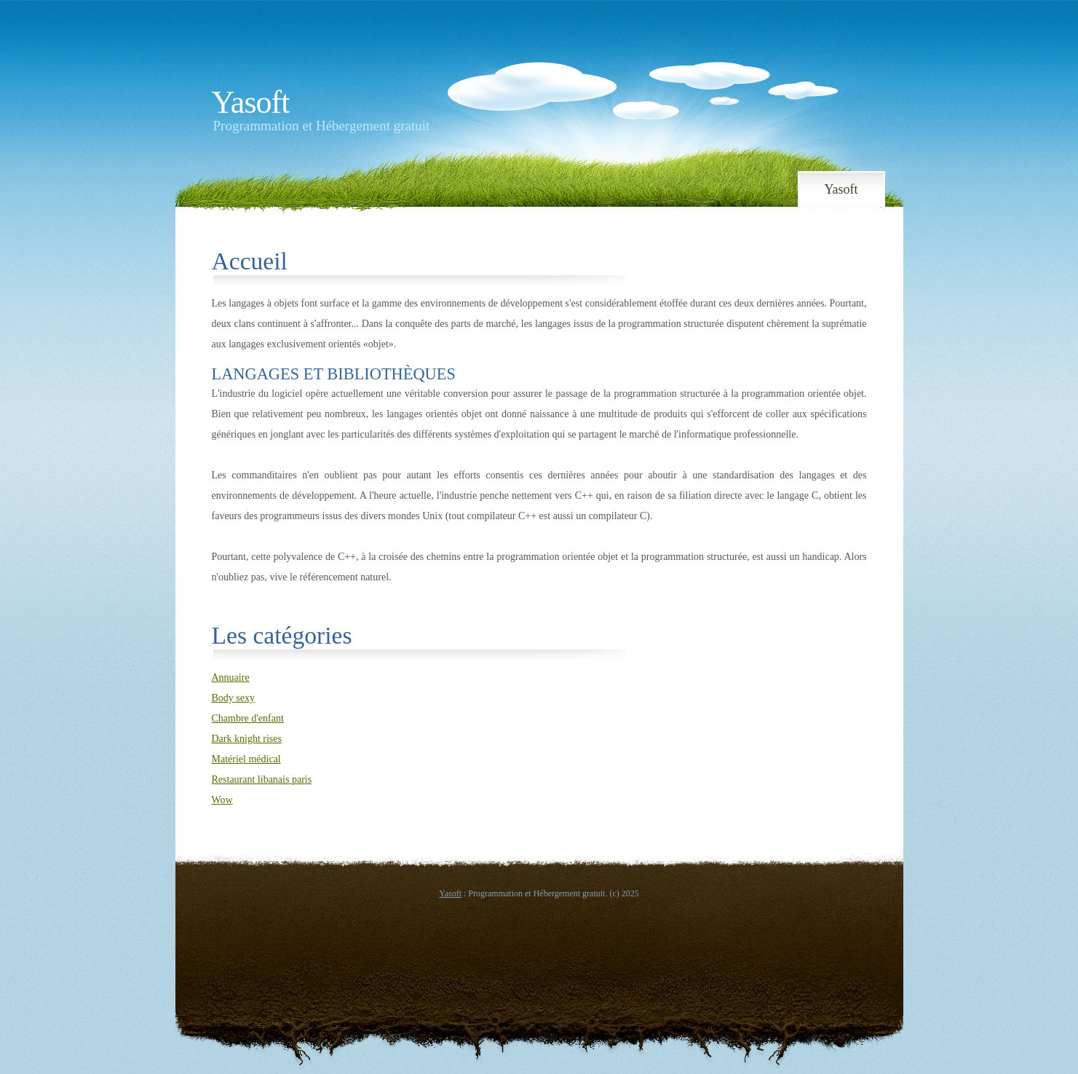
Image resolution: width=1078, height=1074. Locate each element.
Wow (222, 799)
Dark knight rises (247, 738)
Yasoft (251, 102)
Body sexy (233, 697)
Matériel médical (246, 759)
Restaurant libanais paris (262, 779)
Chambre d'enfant (248, 718)
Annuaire (231, 677)
